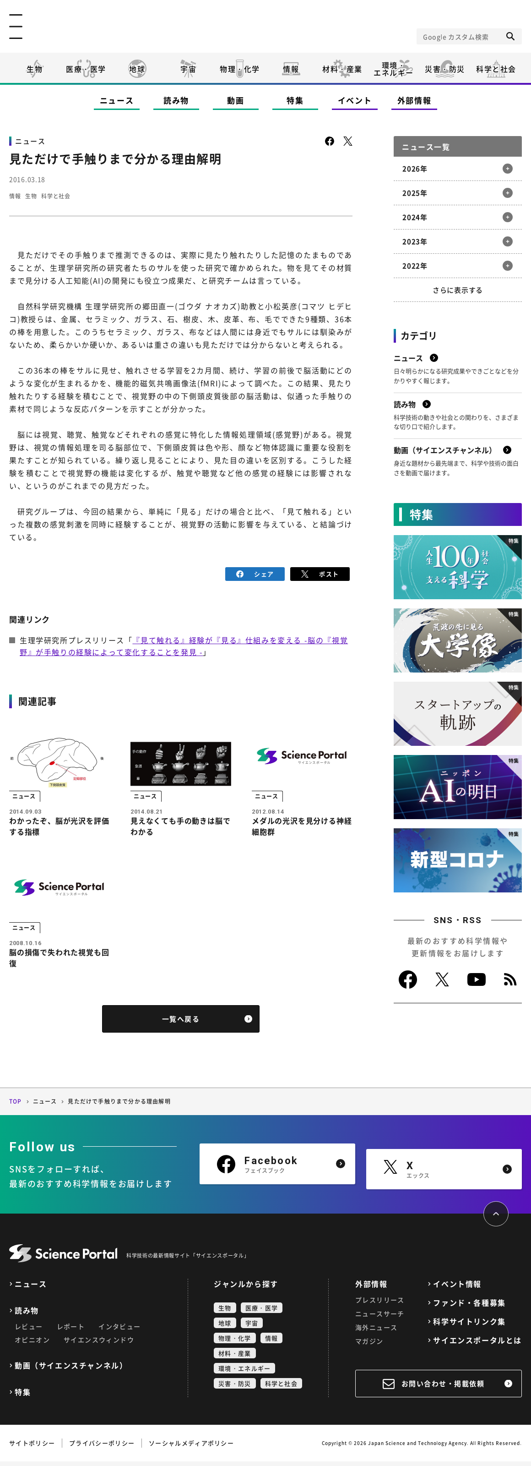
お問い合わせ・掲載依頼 (443, 1388)
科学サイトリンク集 (469, 1326)
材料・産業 (342, 68)
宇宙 (188, 68)
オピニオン (32, 1344)
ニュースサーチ (380, 1318)
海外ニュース (376, 1331)
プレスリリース (380, 1304)
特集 (295, 100)
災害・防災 (445, 68)
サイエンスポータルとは (477, 1345)
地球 (137, 68)
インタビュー (119, 1330)
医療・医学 (86, 68)
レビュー (29, 1330)
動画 (235, 100)
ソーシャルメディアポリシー (191, 1447)
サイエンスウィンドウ (99, 1344)
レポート (71, 1330)
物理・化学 (240, 68)
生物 (35, 68)
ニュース (117, 100)
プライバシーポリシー (102, 1447)
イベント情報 (457, 1288)
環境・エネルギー (244, 1372)
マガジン (369, 1345)
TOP (15, 1106)
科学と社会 (496, 68)
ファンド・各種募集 (469, 1307)
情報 (291, 68)
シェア (255, 573)
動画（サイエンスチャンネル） (71, 1370)
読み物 (176, 100)
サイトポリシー (32, 1447)
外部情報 (414, 100)
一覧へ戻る (181, 1024)
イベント (355, 100)
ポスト (320, 573)
